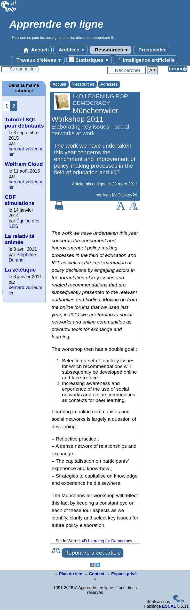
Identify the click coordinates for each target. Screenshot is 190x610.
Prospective (151, 50)
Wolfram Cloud (24, 164)
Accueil (36, 50)
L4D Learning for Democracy (105, 541)
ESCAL (169, 606)
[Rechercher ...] (126, 70)
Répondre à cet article (92, 553)
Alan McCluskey (117, 195)
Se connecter (22, 68)
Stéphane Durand (22, 257)
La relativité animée (20, 239)
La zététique (20, 270)
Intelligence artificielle (145, 60)
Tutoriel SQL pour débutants (24, 122)
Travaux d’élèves (37, 60)
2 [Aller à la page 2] (13, 106)
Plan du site (69, 574)
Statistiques (89, 60)
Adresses (109, 84)
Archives (70, 50)
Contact (95, 574)
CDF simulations (20, 200)
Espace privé (122, 574)
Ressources (110, 50)
